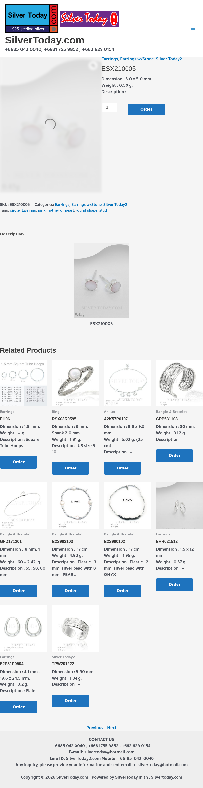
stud (103, 210)
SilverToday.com (45, 40)
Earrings (110, 59)
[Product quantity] (109, 107)
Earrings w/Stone (137, 59)
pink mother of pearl (56, 210)
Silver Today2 (169, 59)
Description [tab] (12, 234)
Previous (94, 728)
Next (112, 728)
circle (15, 210)
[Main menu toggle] (193, 28)
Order (146, 109)
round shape (86, 210)
